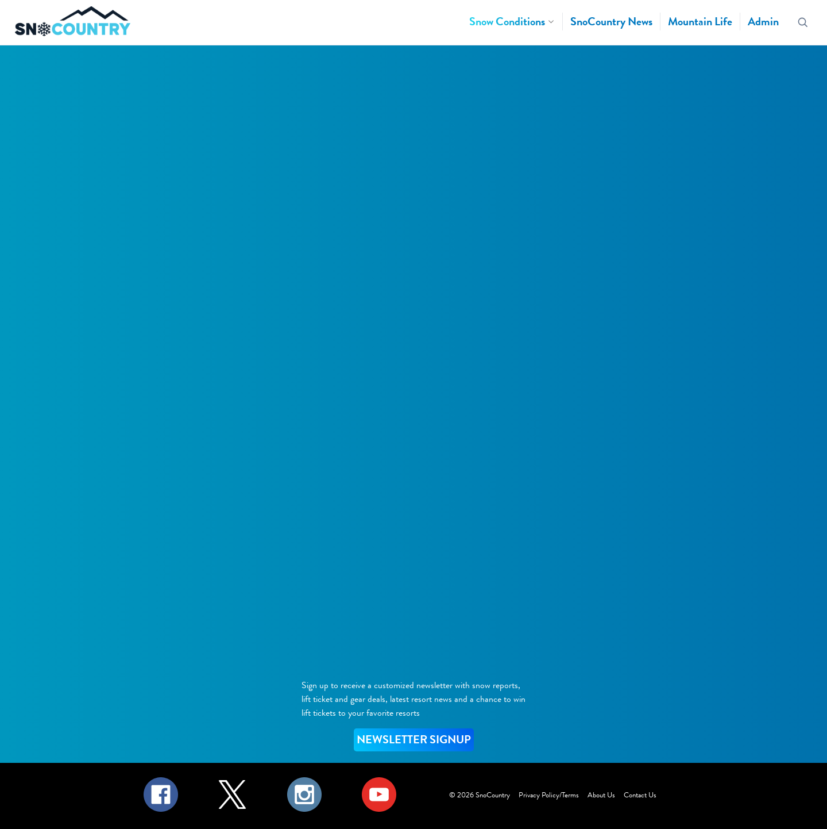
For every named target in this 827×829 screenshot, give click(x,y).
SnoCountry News (611, 21)
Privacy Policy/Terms (549, 794)
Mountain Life (700, 21)
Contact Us (640, 794)
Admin (763, 21)
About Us (601, 794)
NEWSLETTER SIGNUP (414, 739)
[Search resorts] (803, 22)
